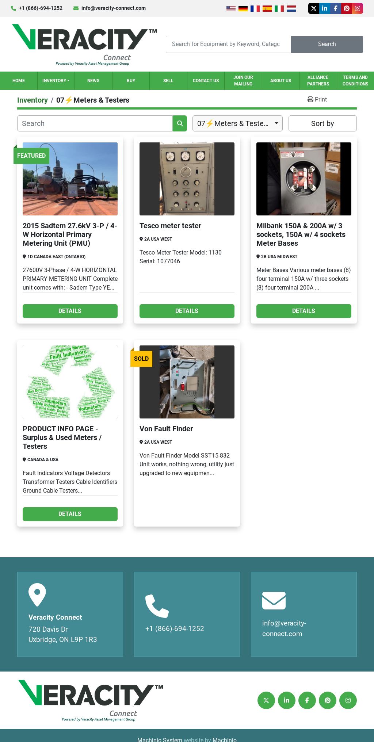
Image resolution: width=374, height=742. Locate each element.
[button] (56, 81)
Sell (168, 80)
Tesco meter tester (170, 225)
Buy (131, 80)
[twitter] (313, 8)
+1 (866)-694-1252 (40, 8)
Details (69, 310)
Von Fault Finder (166, 428)
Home (18, 80)
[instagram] (357, 8)
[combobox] (237, 123)
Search (327, 44)
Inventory (54, 80)
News (93, 80)
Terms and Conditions (355, 81)
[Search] (228, 44)
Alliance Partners (318, 81)
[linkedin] (324, 8)
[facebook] (335, 8)
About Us (280, 80)
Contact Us (206, 80)
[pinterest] (346, 8)
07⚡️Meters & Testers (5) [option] (237, 123)
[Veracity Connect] (90, 700)
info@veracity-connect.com (113, 8)
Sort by (322, 123)
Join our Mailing (243, 81)
